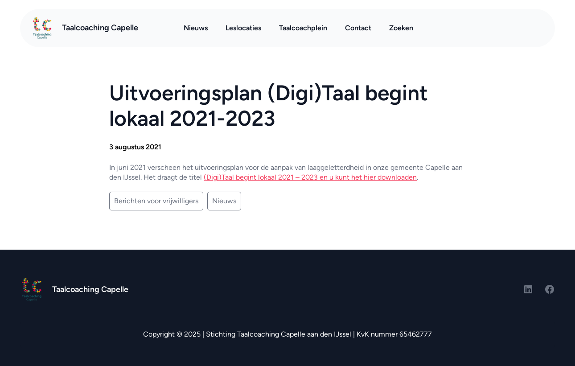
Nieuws (224, 201)
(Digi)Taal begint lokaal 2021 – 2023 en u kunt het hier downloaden (310, 177)
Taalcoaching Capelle (100, 28)
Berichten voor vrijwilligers (156, 201)
